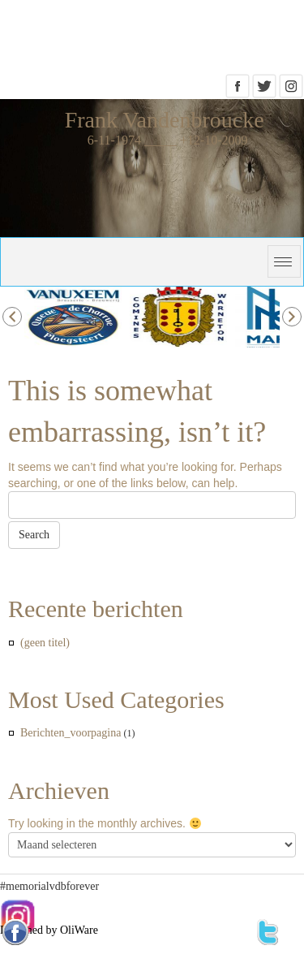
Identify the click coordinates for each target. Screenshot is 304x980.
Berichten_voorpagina (70, 733)
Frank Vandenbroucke (164, 119)
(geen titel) (45, 643)
